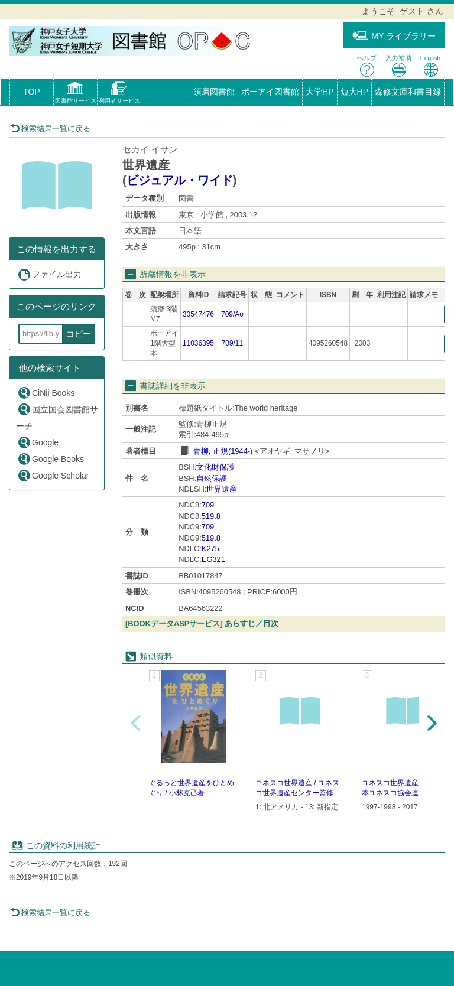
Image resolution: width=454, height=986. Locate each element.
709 (208, 504)
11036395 (198, 343)
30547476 (198, 314)
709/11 (232, 343)
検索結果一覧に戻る (50, 128)
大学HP (319, 91)
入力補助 (398, 65)
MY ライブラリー (394, 36)
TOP (31, 91)
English (430, 65)
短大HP (354, 91)
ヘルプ (367, 65)
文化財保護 (215, 467)
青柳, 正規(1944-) (223, 451)
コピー (78, 334)
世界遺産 (221, 488)
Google (38, 442)
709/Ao (232, 314)
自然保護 (211, 478)
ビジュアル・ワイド (180, 180)
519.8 (211, 516)
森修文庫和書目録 (408, 91)
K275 (210, 548)
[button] (75, 94)
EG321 (213, 559)
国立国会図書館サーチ (57, 416)
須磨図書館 (214, 91)
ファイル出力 (49, 274)
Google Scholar (53, 475)
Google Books (50, 459)
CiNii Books (45, 392)
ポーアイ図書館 (270, 91)
